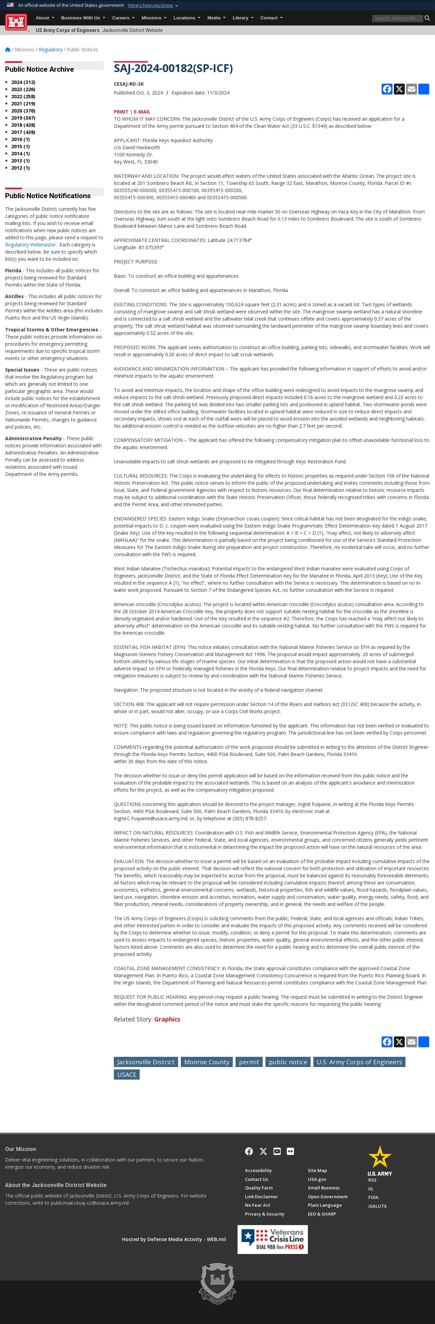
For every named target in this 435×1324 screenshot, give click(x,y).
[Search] (397, 18)
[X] (263, 1151)
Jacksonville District (146, 1062)
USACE (126, 1074)
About (45, 17)
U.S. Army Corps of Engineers (359, 1062)
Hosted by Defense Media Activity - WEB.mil (174, 1239)
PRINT (121, 111)
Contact (271, 17)
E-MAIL (142, 111)
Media (216, 17)
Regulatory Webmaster (30, 244)
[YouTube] (277, 1151)
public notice (288, 1062)
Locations (187, 17)
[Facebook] (249, 1151)
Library (243, 17)
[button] (427, 18)
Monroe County (206, 1062)
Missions (154, 17)
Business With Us (83, 17)
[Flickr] (290, 1151)
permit (249, 1062)
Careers (123, 17)
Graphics (167, 1019)
